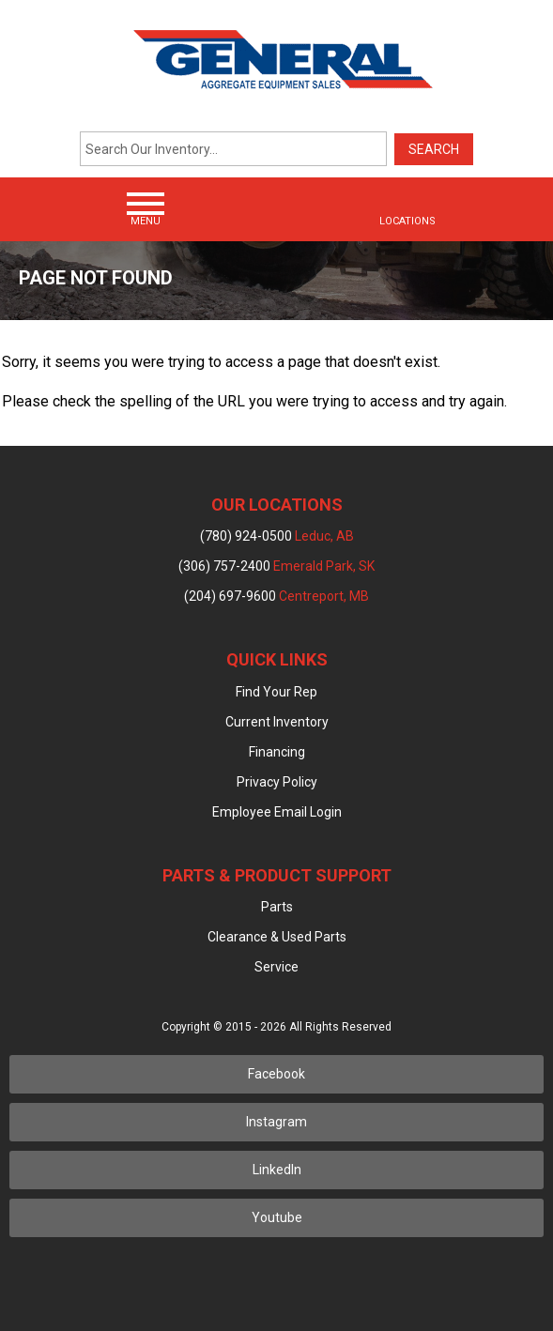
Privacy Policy (277, 781)
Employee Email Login (277, 811)
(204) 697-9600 (276, 596)
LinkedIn (277, 1169)
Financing (277, 751)
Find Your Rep (276, 691)
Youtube (277, 1217)
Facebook (276, 1073)
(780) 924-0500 (277, 535)
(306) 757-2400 (276, 566)
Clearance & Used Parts (276, 936)
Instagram (276, 1121)
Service (276, 966)
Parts (277, 906)
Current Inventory (277, 721)
